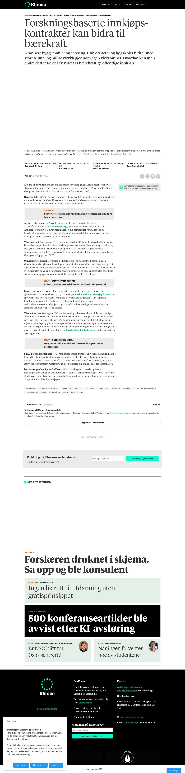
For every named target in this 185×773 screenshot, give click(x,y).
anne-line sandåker (51, 392)
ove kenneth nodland (48, 389)
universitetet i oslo (73, 392)
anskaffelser (32, 392)
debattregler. (85, 702)
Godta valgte (39, 765)
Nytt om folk (141, 6)
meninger (30, 389)
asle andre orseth (145, 389)
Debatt (117, 6)
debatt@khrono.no (127, 690)
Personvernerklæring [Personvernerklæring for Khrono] (47, 708)
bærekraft (103, 389)
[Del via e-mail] (158, 176)
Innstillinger (173, 771)
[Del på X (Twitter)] (147, 176)
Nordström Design (134, 717)
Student (127, 6)
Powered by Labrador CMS (92, 769)
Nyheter (105, 6)
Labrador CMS (131, 722)
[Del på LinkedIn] (153, 176)
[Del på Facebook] (142, 176)
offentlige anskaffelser (74, 389)
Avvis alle (56, 765)
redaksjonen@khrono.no (130, 687)
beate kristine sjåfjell (123, 389)
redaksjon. (99, 699)
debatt (92, 389)
